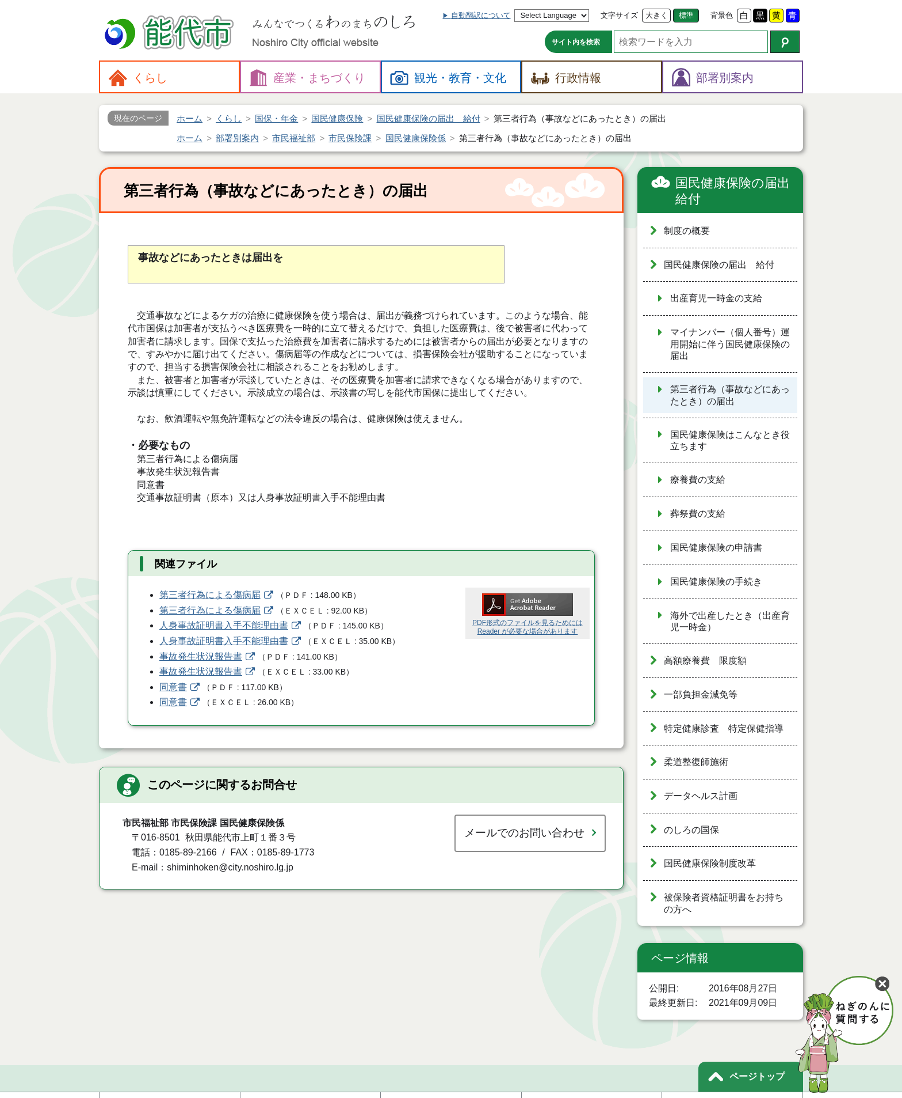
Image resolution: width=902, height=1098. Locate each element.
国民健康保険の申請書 (716, 547)
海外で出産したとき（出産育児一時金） (730, 622)
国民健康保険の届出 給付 (734, 191)
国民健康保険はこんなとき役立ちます (730, 441)
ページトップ (757, 1076)
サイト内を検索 (576, 42)
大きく (656, 15)
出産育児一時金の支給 (716, 298)
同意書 (173, 687)
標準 (686, 15)
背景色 (721, 15)
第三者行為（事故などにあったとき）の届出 (730, 395)
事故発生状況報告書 (200, 656)
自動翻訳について (481, 15)
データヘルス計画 (700, 796)
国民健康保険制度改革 (710, 863)
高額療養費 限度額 (705, 660)
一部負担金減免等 (700, 694)
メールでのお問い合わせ (524, 833)
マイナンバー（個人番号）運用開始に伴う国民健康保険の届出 (730, 344)
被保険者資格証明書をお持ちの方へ (723, 903)
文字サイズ (619, 15)
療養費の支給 (697, 479)
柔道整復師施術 (696, 762)
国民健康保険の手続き (716, 581)
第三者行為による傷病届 (210, 595)
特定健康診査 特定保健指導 (723, 728)
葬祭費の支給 (697, 513)
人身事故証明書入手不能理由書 (223, 625)
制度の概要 (687, 231)
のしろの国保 (691, 830)
